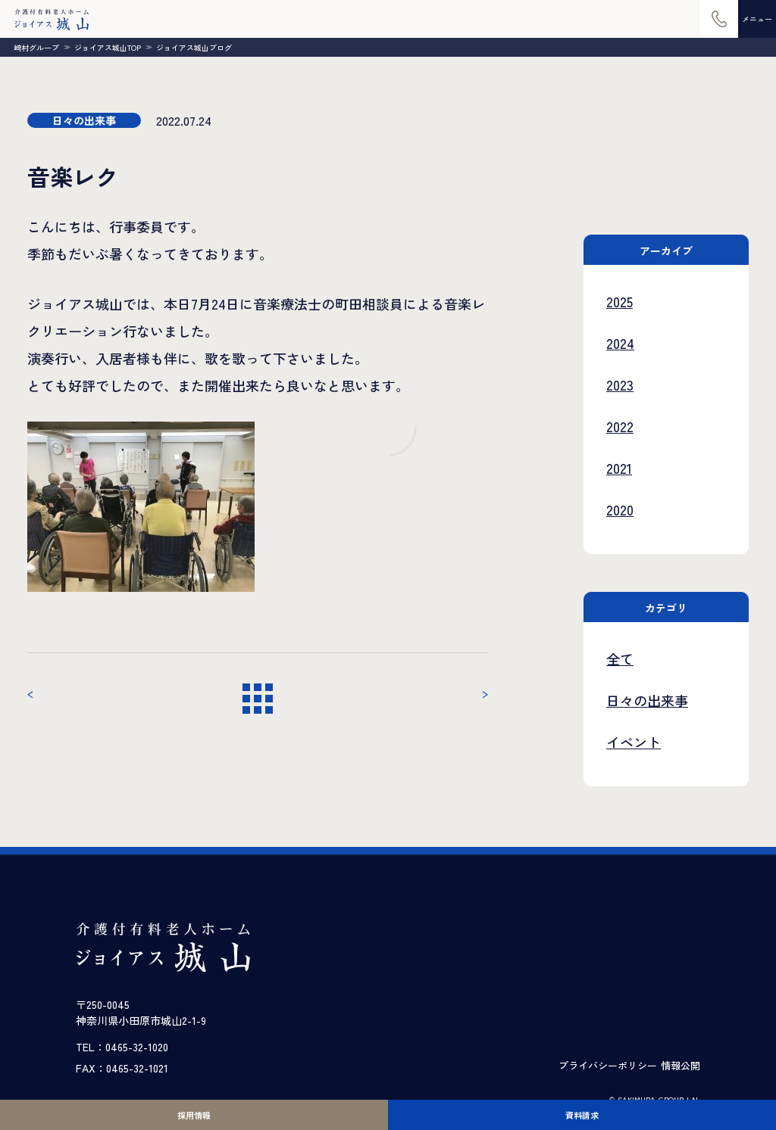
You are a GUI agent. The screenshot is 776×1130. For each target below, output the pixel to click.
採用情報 (194, 1115)
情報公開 (680, 1065)
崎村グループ (36, 47)
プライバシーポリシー (608, 1065)
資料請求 (582, 1115)
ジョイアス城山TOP (107, 47)
